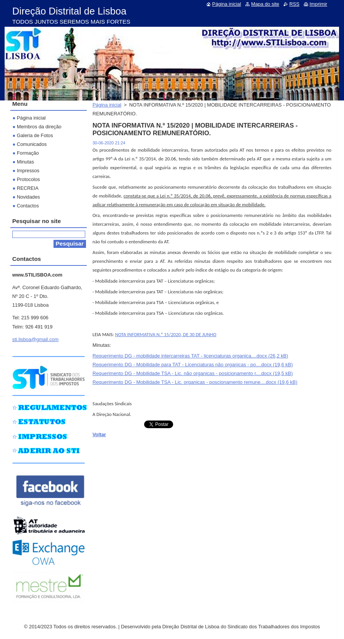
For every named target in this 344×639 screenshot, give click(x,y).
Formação (28, 153)
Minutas (25, 162)
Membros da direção (39, 126)
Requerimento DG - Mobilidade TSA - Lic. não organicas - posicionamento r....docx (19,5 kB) (192, 373)
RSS (294, 4)
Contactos (28, 206)
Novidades (28, 197)
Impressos (28, 170)
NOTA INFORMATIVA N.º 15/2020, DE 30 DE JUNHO (165, 334)
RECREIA (28, 188)
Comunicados (32, 144)
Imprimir (318, 4)
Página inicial (106, 105)
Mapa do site (265, 4)
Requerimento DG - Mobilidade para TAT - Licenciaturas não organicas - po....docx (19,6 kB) (192, 364)
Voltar (99, 434)
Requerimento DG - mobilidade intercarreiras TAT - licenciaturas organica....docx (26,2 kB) (190, 356)
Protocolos (28, 179)
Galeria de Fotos (35, 135)
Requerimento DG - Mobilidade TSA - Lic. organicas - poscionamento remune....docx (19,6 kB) (194, 382)
